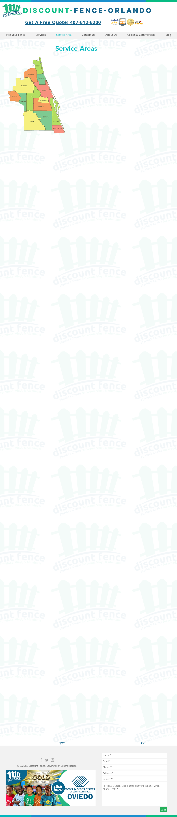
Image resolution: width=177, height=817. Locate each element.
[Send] (163, 809)
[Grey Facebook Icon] (41, 760)
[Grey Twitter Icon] (47, 760)
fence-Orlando (88, 10)
